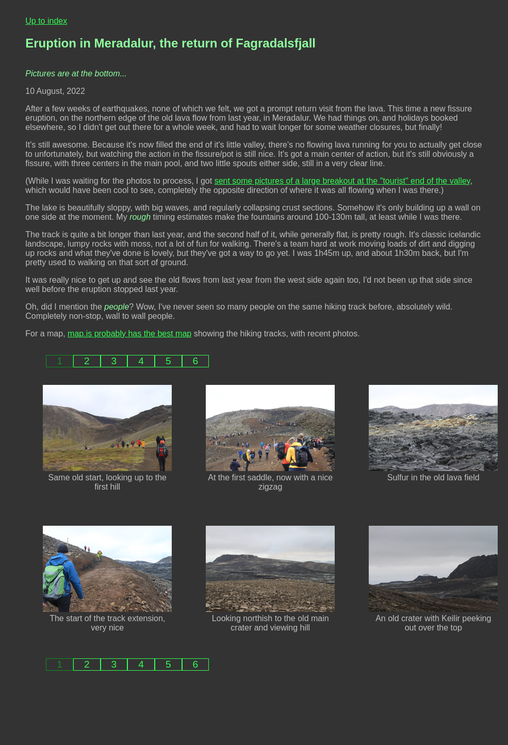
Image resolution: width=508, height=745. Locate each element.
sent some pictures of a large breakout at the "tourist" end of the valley (342, 180)
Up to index (46, 21)
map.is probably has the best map (129, 333)
